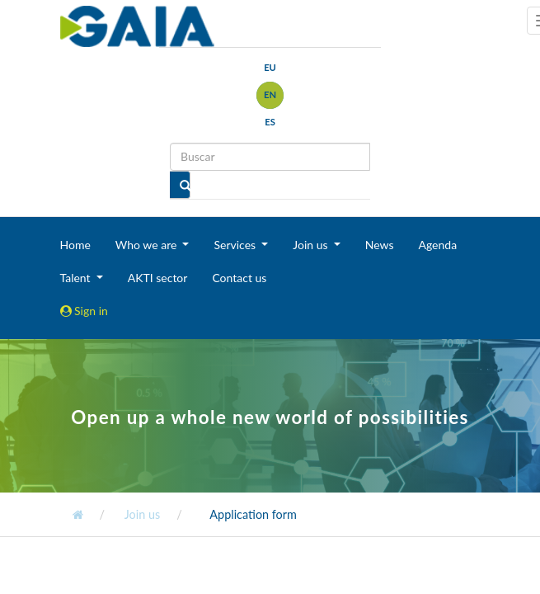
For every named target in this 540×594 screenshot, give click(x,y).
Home (75, 245)
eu (270, 67)
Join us (142, 514)
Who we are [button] (147, 245)
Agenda (437, 245)
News (379, 245)
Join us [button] (312, 245)
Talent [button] (77, 278)
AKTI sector (158, 278)
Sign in (84, 311)
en (270, 94)
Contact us (239, 278)
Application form (253, 514)
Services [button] (236, 245)
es (270, 121)
